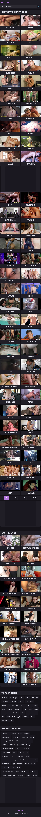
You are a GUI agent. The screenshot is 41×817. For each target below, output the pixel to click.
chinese (4, 698)
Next (34, 498)
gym (18, 717)
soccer (21, 701)
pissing (4, 741)
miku (11, 720)
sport (4, 713)
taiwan (36, 709)
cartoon (11, 705)
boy (31, 701)
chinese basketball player (10, 771)
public (29, 705)
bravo (4, 767)
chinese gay (13, 698)
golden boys (6, 737)
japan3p (4, 745)
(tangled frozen (30, 764)
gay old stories (17, 764)
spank (4, 705)
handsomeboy (25, 745)
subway (26, 748)
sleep (4, 709)
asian (27, 698)
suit (3, 717)
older (22, 713)
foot (13, 717)
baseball (25, 717)
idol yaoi (5, 720)
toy (17, 713)
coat (28, 775)
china (21, 698)
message (19, 748)
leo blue (34, 775)
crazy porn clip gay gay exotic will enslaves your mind (19, 760)
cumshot (11, 713)
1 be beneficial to (15, 741)
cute (8, 717)
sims (24, 741)
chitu (32, 717)
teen (28, 713)
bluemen (13, 733)
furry (22, 705)
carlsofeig (21, 775)
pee (30, 709)
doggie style (6, 752)
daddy (14, 701)
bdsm (10, 709)
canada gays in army (9, 756)
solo (17, 705)
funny (4, 775)
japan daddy (14, 745)
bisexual (15, 737)
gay (27, 701)
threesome (11, 775)
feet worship (6, 764)
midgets (4, 733)
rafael (30, 741)
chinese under (23, 752)
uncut (14, 752)
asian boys (24, 771)
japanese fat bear (14, 767)
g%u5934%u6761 (7, 748)
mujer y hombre (23, 733)
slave (35, 705)
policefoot (34, 771)
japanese (35, 698)
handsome (17, 709)
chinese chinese (23, 756)
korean (34, 713)
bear (25, 709)
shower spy (24, 737)
